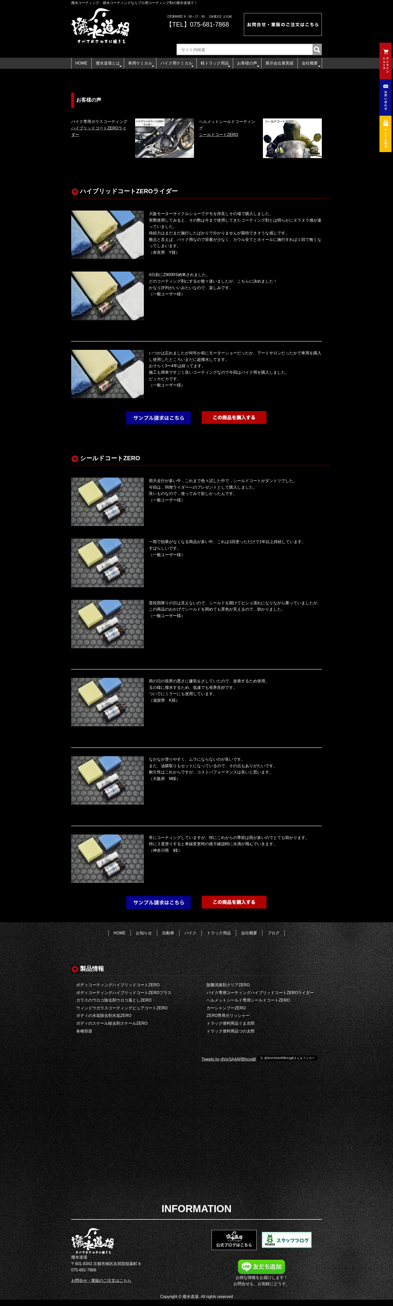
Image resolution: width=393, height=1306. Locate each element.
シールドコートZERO (218, 135)
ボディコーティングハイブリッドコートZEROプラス (123, 993)
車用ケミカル (141, 64)
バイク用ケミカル (177, 64)
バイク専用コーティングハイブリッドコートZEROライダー (260, 993)
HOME (81, 63)
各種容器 (84, 1031)
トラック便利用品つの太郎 (231, 1031)
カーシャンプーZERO (226, 1008)
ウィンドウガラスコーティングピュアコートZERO (121, 1008)
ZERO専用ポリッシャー (228, 1015)
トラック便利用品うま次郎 (231, 1023)
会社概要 (311, 64)
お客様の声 (248, 64)
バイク (190, 933)
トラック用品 (219, 933)
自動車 (168, 933)
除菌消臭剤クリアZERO (228, 985)
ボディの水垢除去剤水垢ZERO (103, 1015)
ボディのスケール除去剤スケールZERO (111, 1023)
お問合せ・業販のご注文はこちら (101, 1280)
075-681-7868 (209, 24)
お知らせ (144, 933)
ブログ (273, 933)
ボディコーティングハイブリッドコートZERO (117, 985)
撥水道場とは (109, 64)
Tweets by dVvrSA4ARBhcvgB (229, 1059)
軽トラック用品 (216, 64)
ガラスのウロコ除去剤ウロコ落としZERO (113, 1000)
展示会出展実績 (279, 63)
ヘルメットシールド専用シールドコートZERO (248, 1000)
